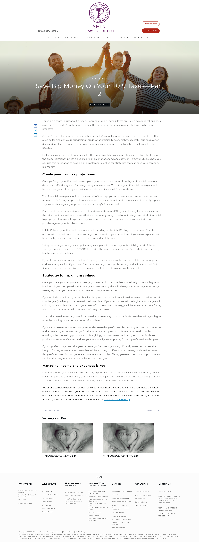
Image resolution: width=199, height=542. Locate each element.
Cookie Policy (80, 532)
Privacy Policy (68, 532)
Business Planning (99, 104)
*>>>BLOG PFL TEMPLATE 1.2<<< (132, 441)
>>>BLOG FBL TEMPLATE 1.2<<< (71, 441)
